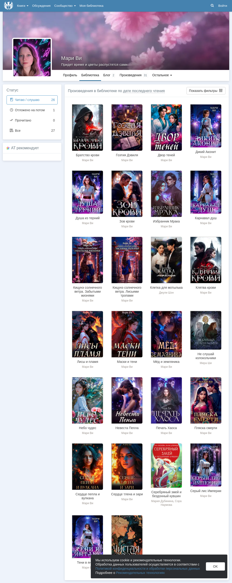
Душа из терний (88, 218)
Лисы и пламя (87, 362)
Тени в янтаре (87, 562)
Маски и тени (127, 362)
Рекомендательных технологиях (140, 573)
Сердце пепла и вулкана (88, 496)
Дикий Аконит (205, 152)
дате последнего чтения (144, 91)
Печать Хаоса (166, 428)
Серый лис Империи (205, 491)
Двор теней (166, 155)
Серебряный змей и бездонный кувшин (166, 494)
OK (215, 566)
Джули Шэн (166, 292)
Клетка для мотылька (166, 287)
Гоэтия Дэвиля (127, 155)
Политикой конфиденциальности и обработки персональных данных (147, 568)
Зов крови (127, 221)
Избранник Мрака (166, 221)
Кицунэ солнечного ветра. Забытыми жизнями (87, 291)
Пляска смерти (205, 428)
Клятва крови (206, 287)
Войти (222, 5)
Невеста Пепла (126, 428)
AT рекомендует (25, 148)
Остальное (162, 75)
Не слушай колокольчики (206, 356)
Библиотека (90, 75)
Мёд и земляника (166, 362)
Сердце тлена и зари (127, 494)
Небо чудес (87, 428)
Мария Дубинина (162, 501)
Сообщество (65, 5)
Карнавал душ (206, 218)
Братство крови (87, 155)
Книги (22, 5)
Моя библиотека (91, 5)
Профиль (70, 75)
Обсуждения (41, 5)
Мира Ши (206, 363)
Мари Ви (71, 58)
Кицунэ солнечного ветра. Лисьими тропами (127, 291)
